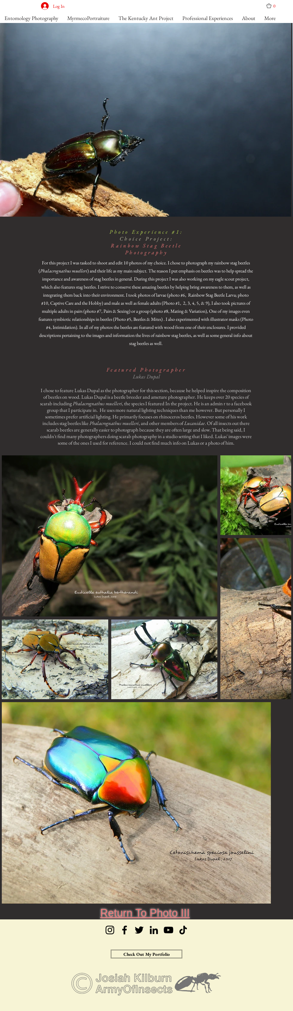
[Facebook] (124, 930)
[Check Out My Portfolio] (146, 954)
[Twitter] (139, 930)
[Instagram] (110, 930)
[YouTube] (168, 930)
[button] (273, 6)
